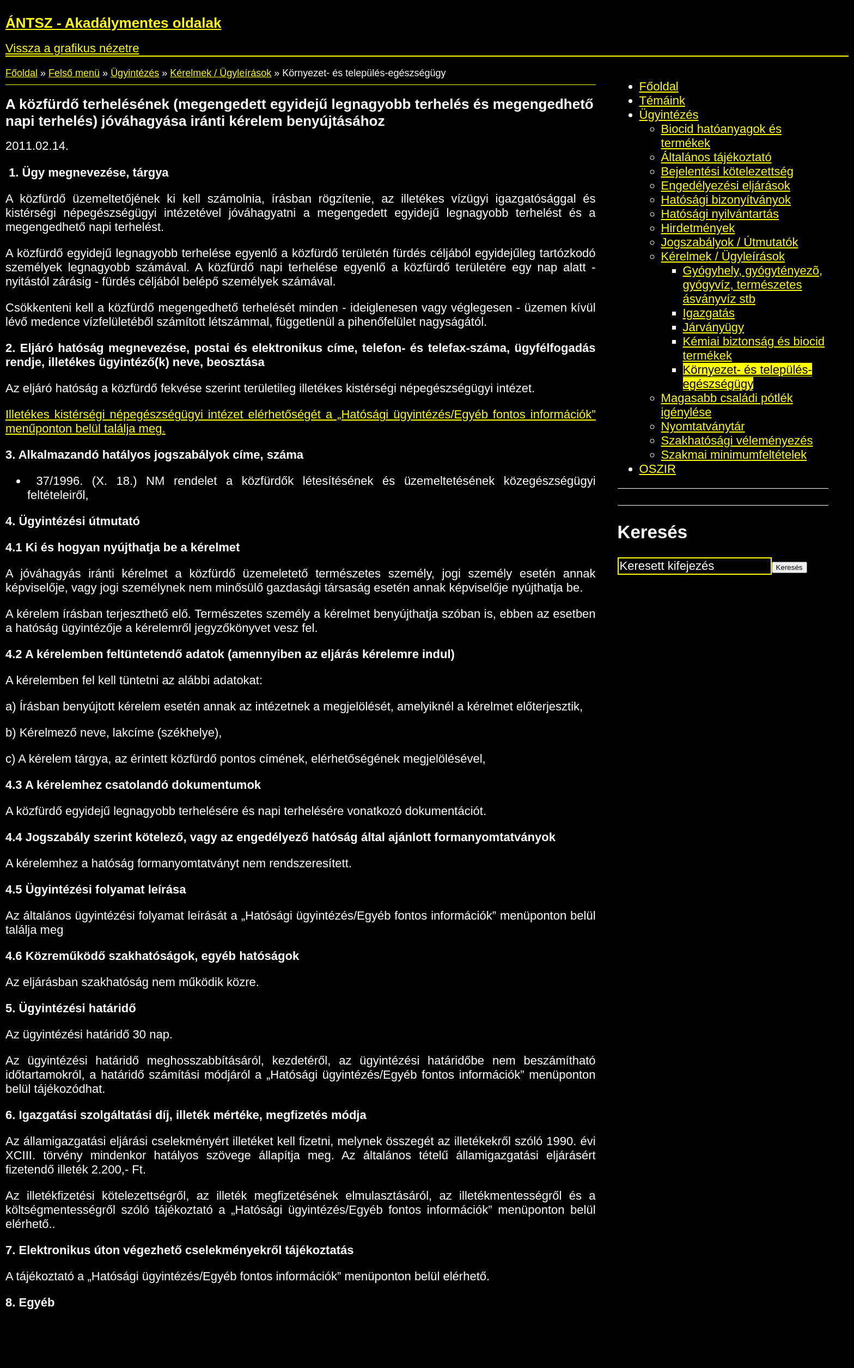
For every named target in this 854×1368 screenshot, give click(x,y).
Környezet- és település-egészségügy (747, 377)
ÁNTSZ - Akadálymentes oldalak (113, 23)
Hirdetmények (698, 228)
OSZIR (657, 469)
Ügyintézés (135, 73)
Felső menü (74, 73)
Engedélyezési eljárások (725, 185)
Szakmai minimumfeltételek (734, 454)
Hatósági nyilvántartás (720, 214)
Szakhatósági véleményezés (737, 440)
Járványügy (714, 327)
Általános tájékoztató (716, 157)
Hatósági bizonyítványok (726, 199)
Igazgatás (709, 313)
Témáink (662, 100)
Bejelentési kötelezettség (727, 171)
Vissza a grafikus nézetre (72, 48)
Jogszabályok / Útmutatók (729, 242)
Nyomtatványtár (703, 426)
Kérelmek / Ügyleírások (220, 73)
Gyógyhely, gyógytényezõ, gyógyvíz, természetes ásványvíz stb (752, 285)
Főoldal (21, 73)
